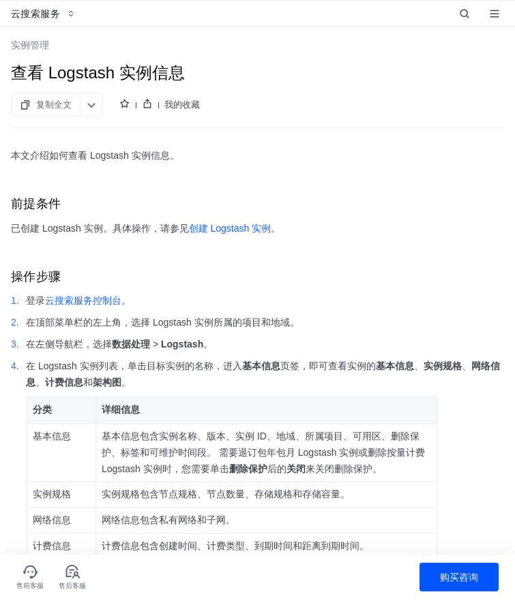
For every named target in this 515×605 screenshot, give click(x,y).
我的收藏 (182, 104)
